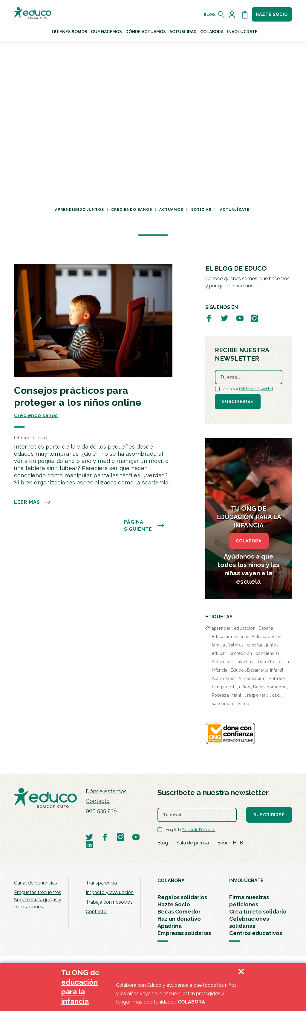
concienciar (267, 653)
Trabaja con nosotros (109, 902)
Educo (237, 670)
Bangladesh (224, 686)
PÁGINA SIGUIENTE (144, 525)
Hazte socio (272, 14)
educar (219, 653)
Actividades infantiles (233, 661)
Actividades (223, 678)
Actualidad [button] (183, 31)
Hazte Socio (173, 904)
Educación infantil (230, 636)
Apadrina (169, 926)
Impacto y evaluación (110, 892)
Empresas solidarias (184, 933)
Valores (236, 645)
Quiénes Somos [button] (69, 31)
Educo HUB (230, 843)
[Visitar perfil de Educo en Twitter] (224, 318)
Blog (209, 15)
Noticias (200, 210)
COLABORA (248, 541)
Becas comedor (269, 686)
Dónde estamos (106, 791)
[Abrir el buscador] (221, 15)
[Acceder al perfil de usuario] (233, 14)
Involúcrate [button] (242, 31)
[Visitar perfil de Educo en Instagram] (254, 318)
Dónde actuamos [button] (146, 31)
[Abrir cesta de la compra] (244, 15)
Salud (244, 703)
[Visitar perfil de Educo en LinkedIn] (89, 844)
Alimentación (251, 678)
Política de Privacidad (256, 389)
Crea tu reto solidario (258, 911)
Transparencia (101, 883)
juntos (272, 645)
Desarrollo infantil (265, 670)
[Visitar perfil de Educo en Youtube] (240, 318)
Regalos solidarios (182, 897)
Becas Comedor (179, 911)
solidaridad (223, 703)
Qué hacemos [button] (106, 31)
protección (241, 653)
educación (245, 628)
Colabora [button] (212, 31)
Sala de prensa (192, 843)
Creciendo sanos (131, 210)
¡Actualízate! (234, 210)
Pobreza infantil (228, 695)
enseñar (255, 645)
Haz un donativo (179, 919)
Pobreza (277, 678)
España (266, 628)
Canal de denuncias (35, 883)
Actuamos (171, 210)
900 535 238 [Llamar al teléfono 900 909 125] (101, 810)
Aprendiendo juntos (79, 210)
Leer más (32, 502)
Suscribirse (237, 401)
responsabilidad (263, 695)
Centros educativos (255, 933)
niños (244, 686)
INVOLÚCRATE (246, 880)
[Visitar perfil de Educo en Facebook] (208, 318)
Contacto (98, 801)
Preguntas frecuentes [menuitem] (37, 892)
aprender (221, 628)
